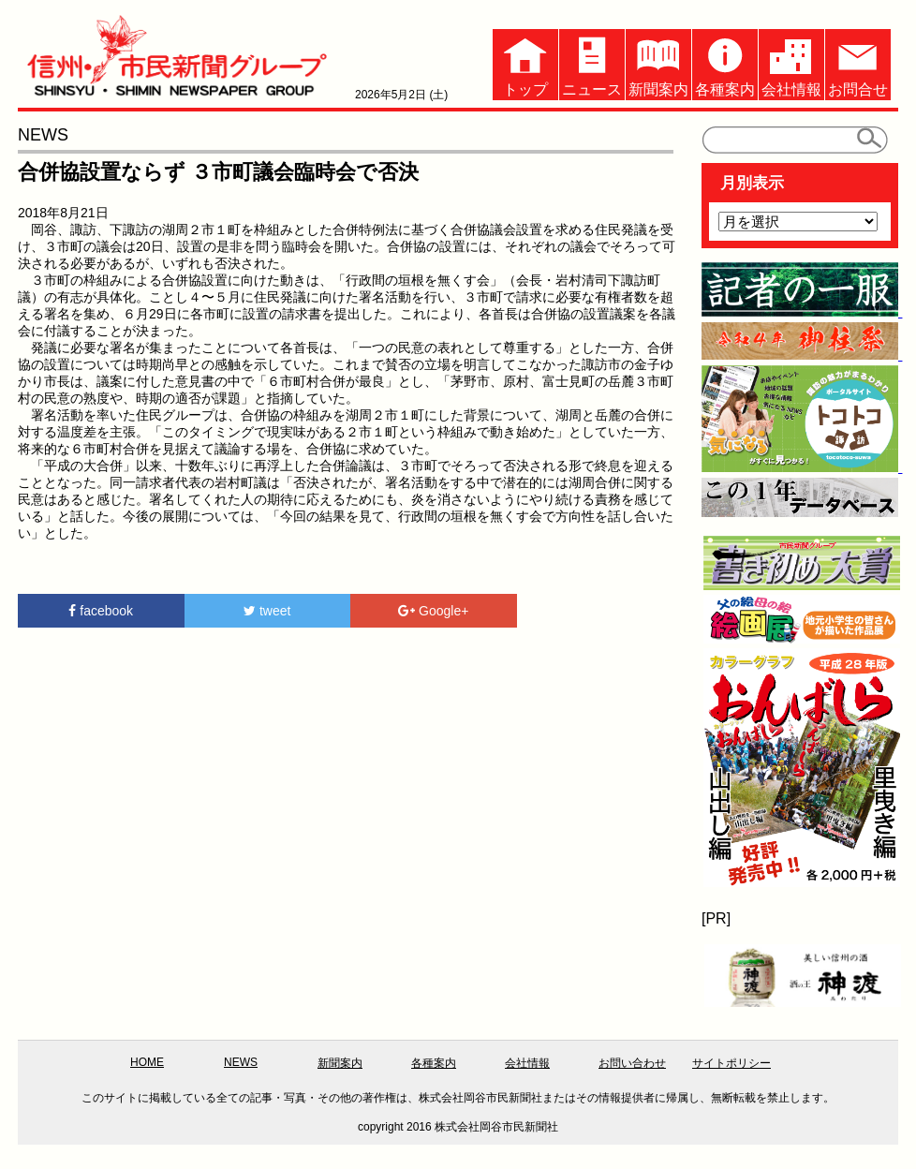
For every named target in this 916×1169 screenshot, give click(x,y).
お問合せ (858, 63)
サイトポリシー (731, 1063)
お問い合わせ (632, 1063)
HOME (147, 1062)
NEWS (241, 1062)
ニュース (592, 63)
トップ (525, 63)
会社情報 (791, 63)
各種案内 (725, 63)
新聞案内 (658, 63)
